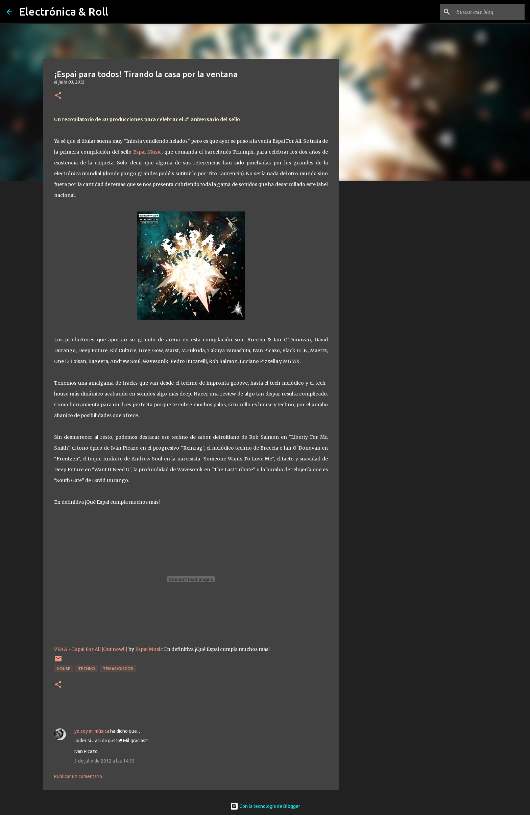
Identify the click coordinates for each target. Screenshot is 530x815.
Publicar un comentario (78, 776)
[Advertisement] (373, 292)
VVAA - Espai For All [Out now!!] (90, 649)
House (63, 668)
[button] (58, 95)
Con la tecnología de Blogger (265, 806)
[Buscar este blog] (489, 12)
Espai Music (147, 152)
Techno (86, 668)
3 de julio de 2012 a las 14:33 (104, 761)
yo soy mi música (91, 731)
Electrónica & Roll (63, 11)
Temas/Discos (118, 668)
